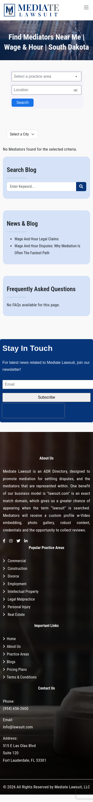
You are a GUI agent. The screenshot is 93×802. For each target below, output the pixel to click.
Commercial (17, 561)
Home (11, 639)
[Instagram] (11, 541)
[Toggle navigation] (86, 10)
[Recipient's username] (41, 186)
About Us (14, 646)
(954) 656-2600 (16, 708)
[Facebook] (4, 541)
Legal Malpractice (21, 599)
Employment (17, 584)
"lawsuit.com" (58, 493)
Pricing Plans (17, 669)
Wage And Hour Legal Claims (36, 239)
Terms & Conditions (21, 677)
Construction (17, 568)
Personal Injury (19, 607)
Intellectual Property (23, 591)
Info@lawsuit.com (18, 727)
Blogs (11, 662)
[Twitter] (18, 541)
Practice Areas (18, 654)
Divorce (13, 576)
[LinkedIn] (26, 541)
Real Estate (16, 614)
